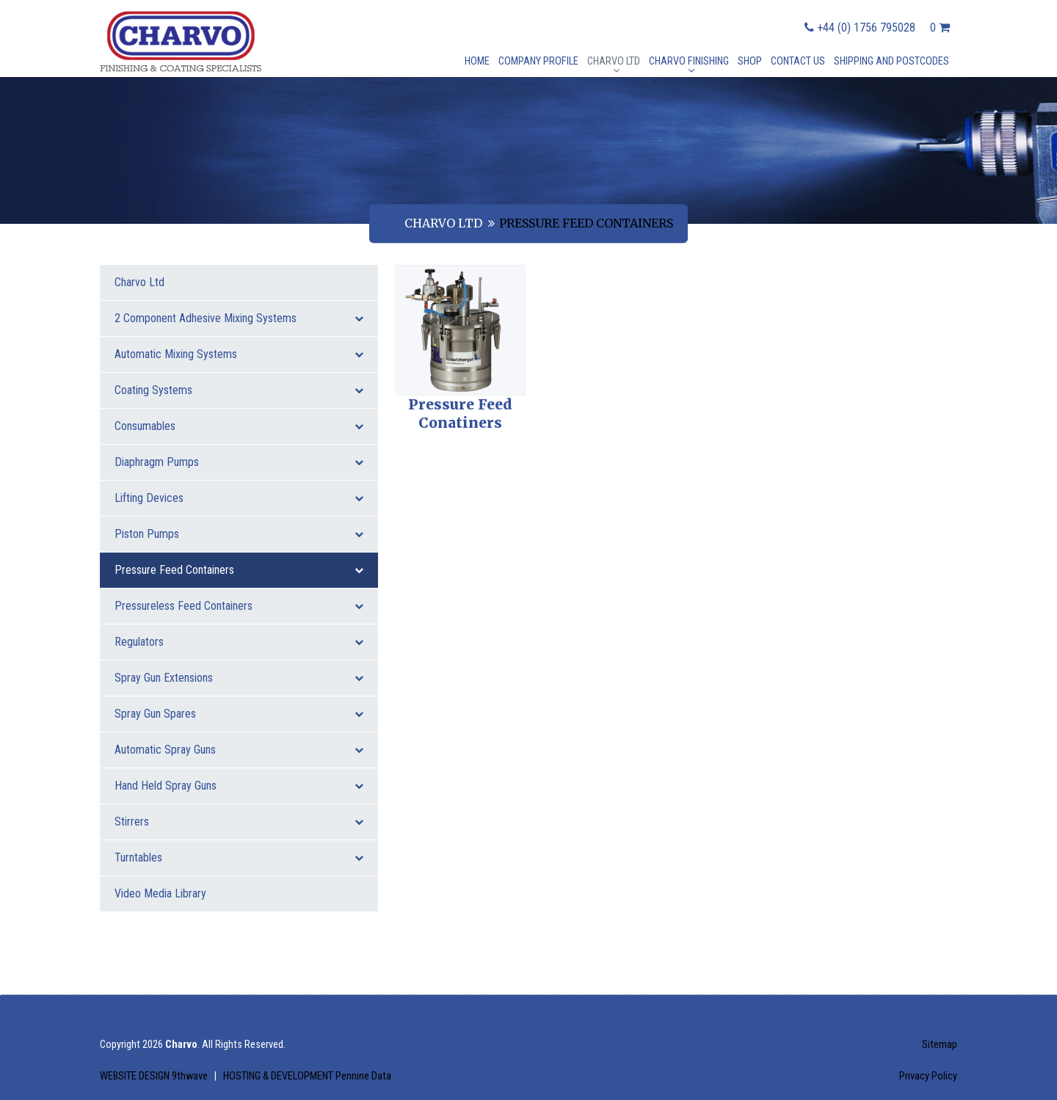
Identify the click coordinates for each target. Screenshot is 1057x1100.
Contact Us (798, 61)
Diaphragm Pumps (239, 462)
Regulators (239, 642)
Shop (750, 61)
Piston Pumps (239, 534)
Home (477, 61)
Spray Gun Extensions (239, 678)
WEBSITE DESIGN (155, 1076)
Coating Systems (239, 390)
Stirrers (239, 821)
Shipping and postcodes (891, 61)
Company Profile (538, 61)
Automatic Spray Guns (239, 750)
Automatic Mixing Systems (239, 354)
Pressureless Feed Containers (239, 606)
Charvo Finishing (689, 61)
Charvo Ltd (613, 61)
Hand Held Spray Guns (239, 786)
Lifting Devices (239, 498)
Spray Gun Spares (239, 714)
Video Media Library (160, 893)
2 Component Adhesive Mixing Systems (239, 318)
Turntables (239, 857)
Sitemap (939, 1044)
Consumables (239, 426)
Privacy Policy (928, 1076)
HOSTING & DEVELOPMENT (307, 1076)
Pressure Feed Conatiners (460, 414)
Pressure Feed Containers (239, 570)
